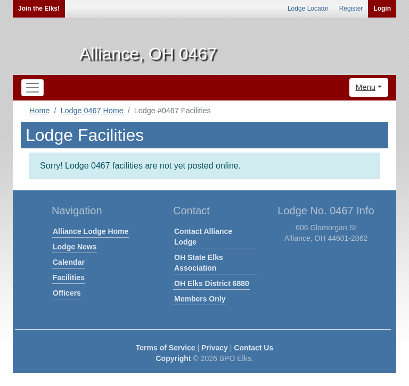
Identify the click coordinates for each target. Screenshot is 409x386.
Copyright (173, 358)
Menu (366, 86)
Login (382, 8)
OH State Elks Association (198, 262)
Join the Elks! (39, 8)
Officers (67, 293)
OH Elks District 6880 (211, 283)
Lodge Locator (308, 8)
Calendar (69, 262)
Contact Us (253, 347)
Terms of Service (165, 347)
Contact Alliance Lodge (203, 236)
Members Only (199, 299)
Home (39, 110)
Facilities (69, 277)
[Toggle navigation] (32, 87)
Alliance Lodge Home (90, 231)
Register (351, 8)
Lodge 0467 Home (91, 110)
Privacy (214, 347)
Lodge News (74, 246)
